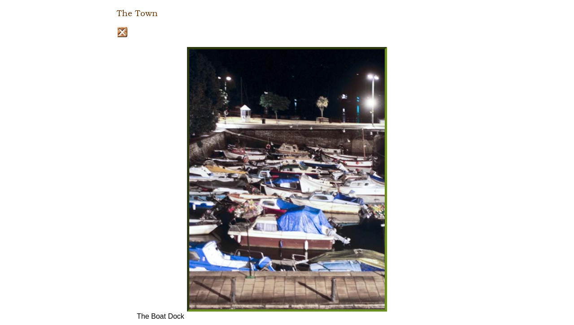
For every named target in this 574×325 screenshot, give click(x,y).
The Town (137, 13)
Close (122, 32)
